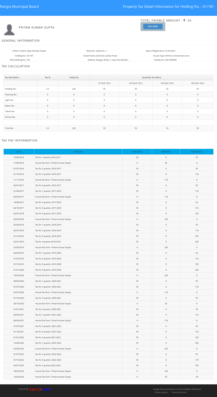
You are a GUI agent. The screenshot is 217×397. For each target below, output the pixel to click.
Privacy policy (161, 392)
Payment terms (179, 392)
